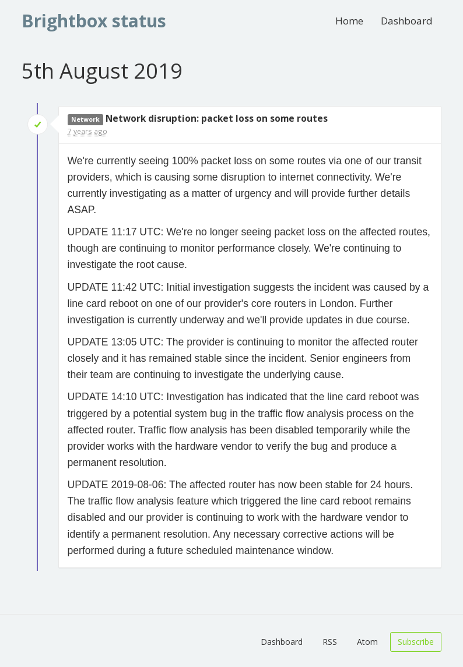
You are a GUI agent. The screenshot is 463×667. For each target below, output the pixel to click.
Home (349, 20)
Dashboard (407, 20)
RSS (329, 641)
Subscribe (416, 641)
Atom (367, 641)
